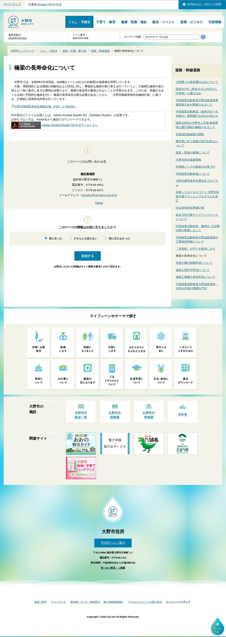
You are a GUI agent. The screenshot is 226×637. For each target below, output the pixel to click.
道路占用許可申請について (193, 270)
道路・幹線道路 (100, 50)
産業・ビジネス (191, 22)
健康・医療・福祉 (134, 22)
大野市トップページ (22, 50)
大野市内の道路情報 (188, 159)
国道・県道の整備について (193, 152)
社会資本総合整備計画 (190, 207)
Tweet (99, 203)
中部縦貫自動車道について (193, 173)
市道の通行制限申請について (194, 262)
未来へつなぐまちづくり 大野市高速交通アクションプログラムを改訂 (197, 196)
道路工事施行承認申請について (195, 277)
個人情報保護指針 (113, 601)
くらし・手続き (79, 22)
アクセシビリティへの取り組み (145, 601)
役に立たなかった (119, 238)
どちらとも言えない (85, 238)
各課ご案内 (40, 601)
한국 (52, 4)
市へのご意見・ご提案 (113, 567)
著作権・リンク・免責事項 (85, 601)
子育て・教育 (105, 22)
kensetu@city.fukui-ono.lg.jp (99, 195)
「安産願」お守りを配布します (195, 248)
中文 (59, 4)
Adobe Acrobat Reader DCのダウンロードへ (54, 125)
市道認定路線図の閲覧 (190, 134)
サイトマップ (12, 4)
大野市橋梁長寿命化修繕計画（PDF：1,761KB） (45, 106)
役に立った (55, 238)
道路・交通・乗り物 (74, 50)
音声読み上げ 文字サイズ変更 (204, 4)
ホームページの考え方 (178, 601)
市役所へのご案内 (113, 542)
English (42, 4)
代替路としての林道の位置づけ (195, 166)
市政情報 (214, 22)
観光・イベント (163, 22)
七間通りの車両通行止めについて (197, 82)
